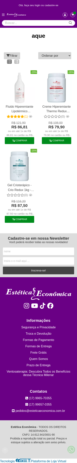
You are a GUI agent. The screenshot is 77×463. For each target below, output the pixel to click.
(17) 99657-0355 (38, 404)
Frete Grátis (38, 352)
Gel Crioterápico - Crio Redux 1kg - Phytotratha (19, 188)
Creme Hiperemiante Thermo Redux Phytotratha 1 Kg (56, 109)
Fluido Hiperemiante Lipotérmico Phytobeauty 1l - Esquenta (19, 109)
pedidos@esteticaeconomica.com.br (38, 410)
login (38, 5)
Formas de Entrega (38, 346)
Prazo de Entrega (38, 365)
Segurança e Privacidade (38, 327)
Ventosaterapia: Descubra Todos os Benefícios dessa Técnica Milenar (38, 373)
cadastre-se (51, 5)
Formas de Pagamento (38, 340)
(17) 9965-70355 (38, 398)
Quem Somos (38, 359)
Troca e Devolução (38, 333)
